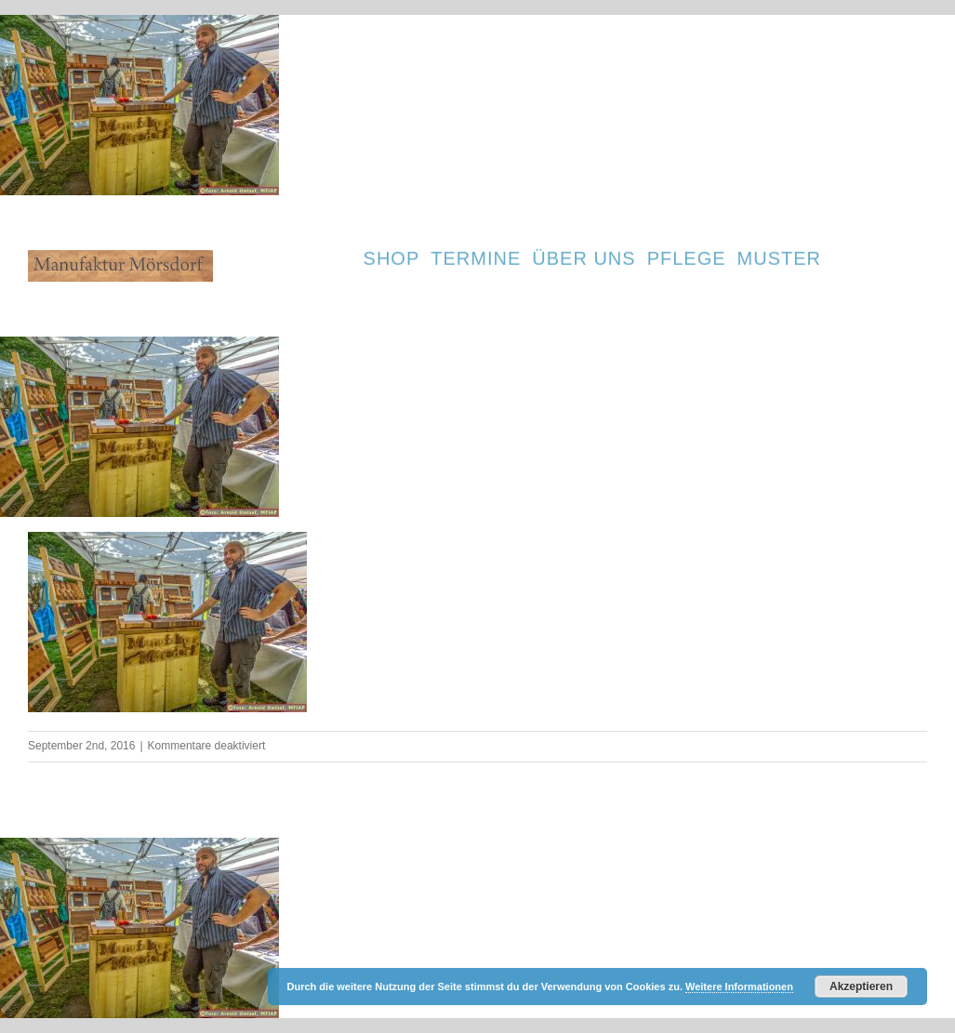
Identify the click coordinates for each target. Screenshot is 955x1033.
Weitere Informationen (739, 986)
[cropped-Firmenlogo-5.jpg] (120, 257)
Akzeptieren (861, 986)
